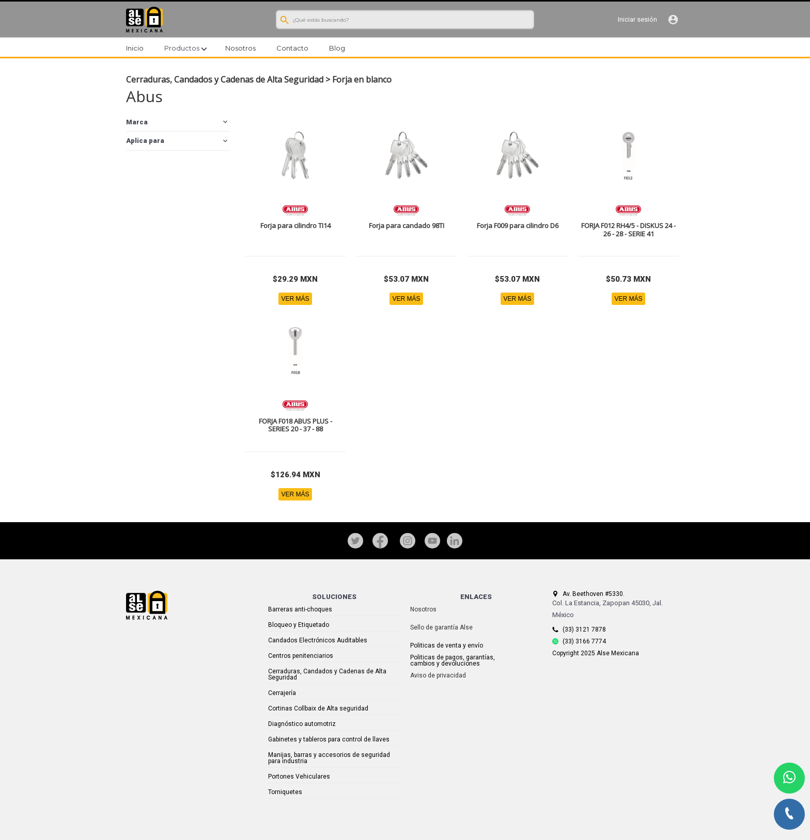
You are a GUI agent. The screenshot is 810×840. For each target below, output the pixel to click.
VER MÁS (295, 298)
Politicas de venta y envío (446, 645)
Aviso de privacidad (438, 675)
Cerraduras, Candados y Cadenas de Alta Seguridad (224, 79)
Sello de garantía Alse (441, 627)
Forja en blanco (362, 79)
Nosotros (423, 609)
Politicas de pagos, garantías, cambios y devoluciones (452, 660)
